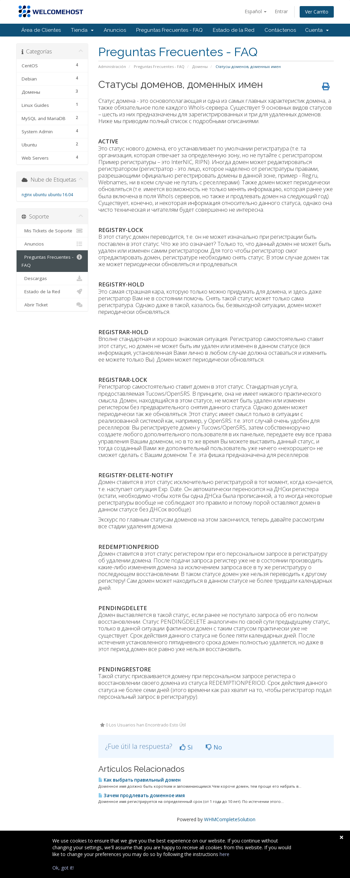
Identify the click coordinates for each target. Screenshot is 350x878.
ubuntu (40, 195)
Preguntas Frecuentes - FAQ (169, 30)
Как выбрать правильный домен (139, 780)
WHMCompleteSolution (229, 819)
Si (186, 747)
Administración (112, 66)
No (214, 747)
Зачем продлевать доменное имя (141, 795)
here (224, 854)
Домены (200, 66)
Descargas (52, 278)
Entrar (281, 11)
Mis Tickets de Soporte (52, 231)
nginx (27, 195)
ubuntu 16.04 (60, 195)
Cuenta (317, 30)
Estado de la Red (233, 30)
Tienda (82, 30)
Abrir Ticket (52, 305)
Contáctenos (280, 30)
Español (256, 11)
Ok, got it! (63, 867)
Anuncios (115, 30)
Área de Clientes (41, 30)
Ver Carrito (316, 11)
